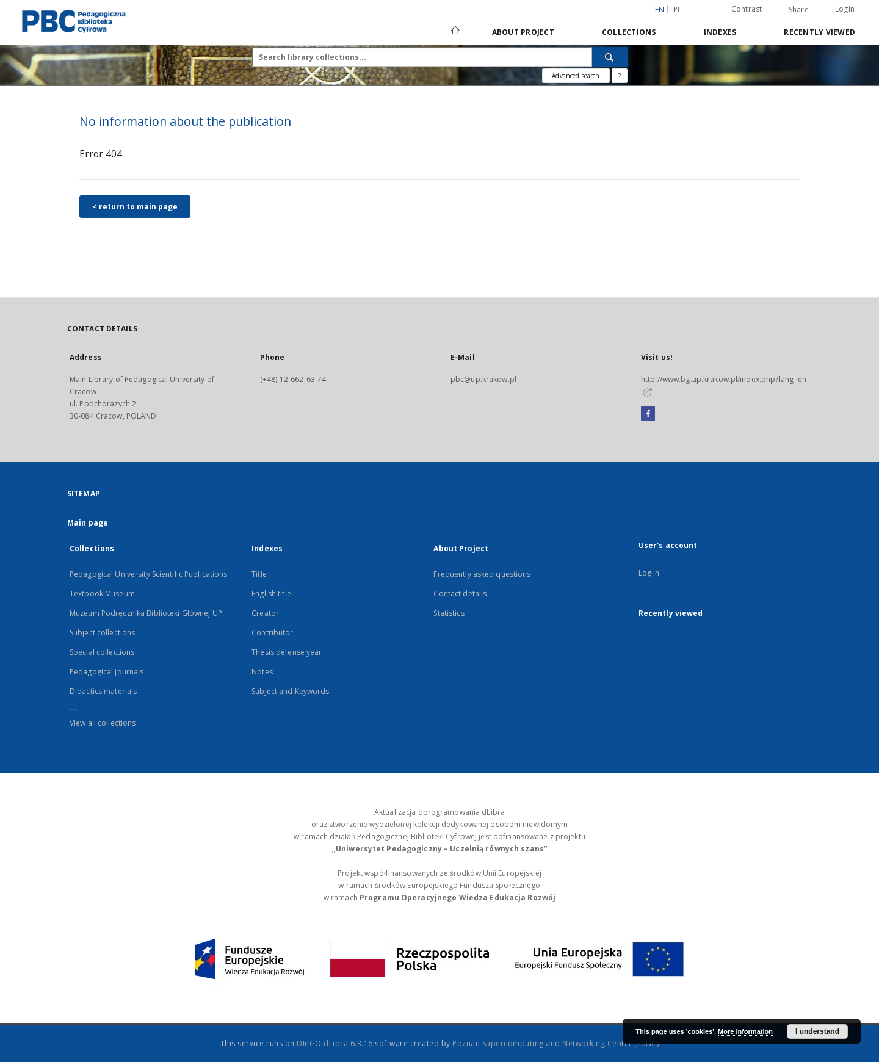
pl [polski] (677, 9)
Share (799, 10)
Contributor (272, 632)
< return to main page (135, 206)
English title (271, 593)
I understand (817, 1031)
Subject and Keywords (290, 691)
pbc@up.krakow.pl (483, 379)
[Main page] (454, 31)
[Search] (610, 57)
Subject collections (102, 632)
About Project (523, 32)
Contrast (746, 9)
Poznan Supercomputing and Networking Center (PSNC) (555, 1043)
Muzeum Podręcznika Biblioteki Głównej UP (146, 613)
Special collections (102, 652)
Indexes (720, 32)
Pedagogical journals (106, 671)
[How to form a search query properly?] (620, 75)
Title (259, 574)
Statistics (448, 613)
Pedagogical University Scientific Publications (149, 574)
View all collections (103, 723)
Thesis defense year (286, 652)
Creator (265, 613)
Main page (87, 523)
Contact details (460, 593)
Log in (649, 573)
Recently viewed (819, 32)
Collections (629, 32)
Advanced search (575, 75)
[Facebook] (648, 413)
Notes (262, 671)
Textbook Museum (102, 593)
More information (745, 1031)
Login (845, 9)
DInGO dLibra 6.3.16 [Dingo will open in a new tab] (335, 1043)
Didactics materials (103, 691)
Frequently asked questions (481, 574)
